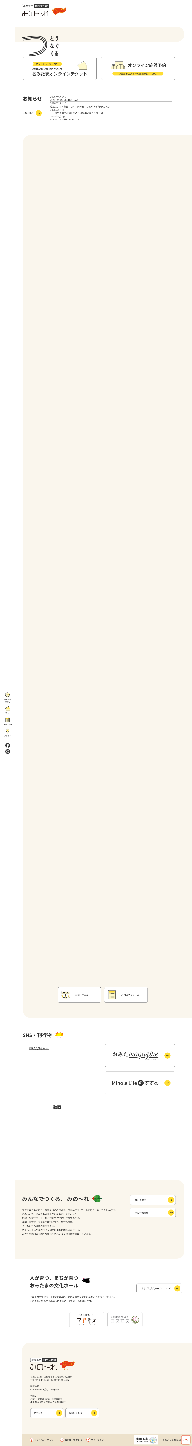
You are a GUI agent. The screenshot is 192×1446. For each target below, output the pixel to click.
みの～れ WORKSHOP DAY (64, 99)
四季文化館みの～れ (39, 1048)
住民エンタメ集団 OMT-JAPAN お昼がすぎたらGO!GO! (80, 106)
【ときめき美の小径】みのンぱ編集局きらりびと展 (76, 113)
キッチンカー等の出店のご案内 (66, 119)
